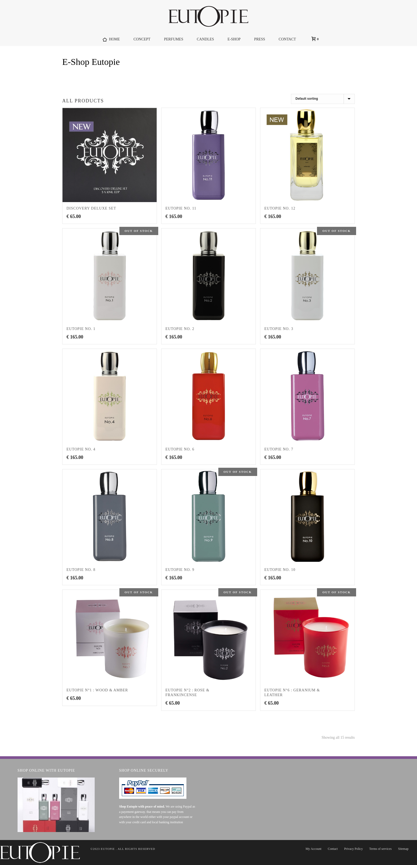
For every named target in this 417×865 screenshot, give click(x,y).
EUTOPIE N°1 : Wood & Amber (97, 690)
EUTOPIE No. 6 (179, 449)
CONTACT (287, 39)
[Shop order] (323, 99)
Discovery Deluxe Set (91, 208)
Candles (205, 39)
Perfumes (173, 39)
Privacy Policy (353, 849)
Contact (333, 849)
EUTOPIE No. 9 (179, 570)
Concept (142, 39)
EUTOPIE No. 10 (279, 570)
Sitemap (403, 849)
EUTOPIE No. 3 (278, 329)
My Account (314, 849)
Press (259, 39)
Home (335, 75)
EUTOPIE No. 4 (80, 449)
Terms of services (380, 849)
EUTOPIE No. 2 (179, 329)
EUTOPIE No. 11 (180, 208)
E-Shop (234, 39)
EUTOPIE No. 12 (279, 208)
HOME (111, 39)
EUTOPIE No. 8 (80, 570)
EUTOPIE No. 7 (278, 449)
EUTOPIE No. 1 (80, 329)
